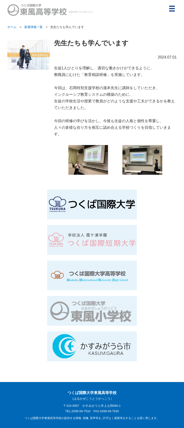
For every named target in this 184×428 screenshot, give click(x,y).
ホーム (12, 27)
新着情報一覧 (33, 27)
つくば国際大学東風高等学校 (92, 396)
